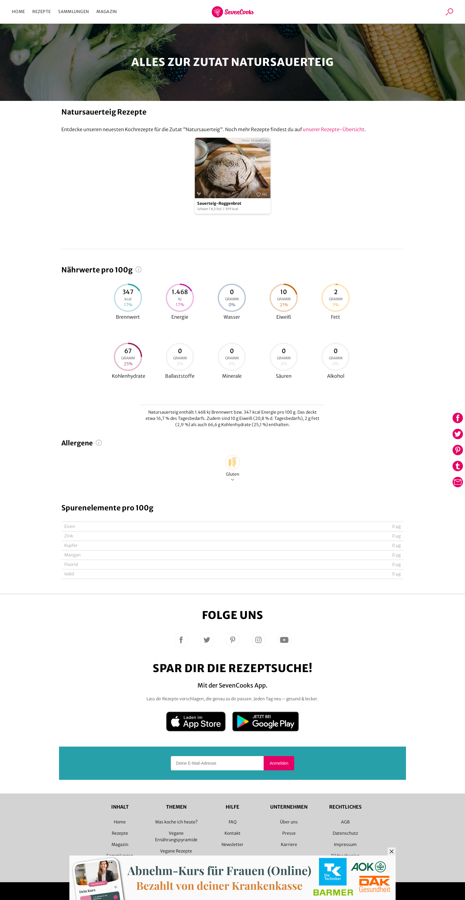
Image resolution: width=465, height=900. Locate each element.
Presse (289, 833)
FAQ (233, 822)
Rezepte (41, 11)
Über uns (289, 822)
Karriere (289, 844)
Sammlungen (73, 11)
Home (18, 11)
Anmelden (279, 763)
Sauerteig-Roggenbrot (219, 203)
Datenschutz (345, 833)
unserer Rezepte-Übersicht (333, 129)
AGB (345, 822)
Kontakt (232, 833)
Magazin (106, 11)
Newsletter (232, 844)
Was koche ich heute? (176, 822)
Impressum (345, 844)
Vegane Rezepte (176, 851)
